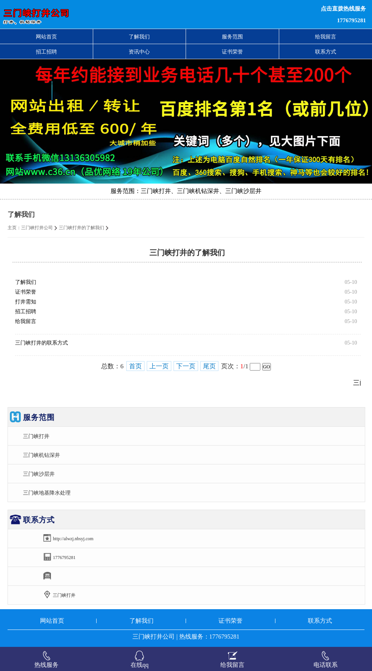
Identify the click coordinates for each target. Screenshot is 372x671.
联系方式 (325, 52)
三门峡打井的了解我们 (81, 227)
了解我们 (139, 37)
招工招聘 (46, 52)
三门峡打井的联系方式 (41, 343)
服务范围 (232, 37)
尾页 (209, 366)
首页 (135, 366)
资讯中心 (139, 52)
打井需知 (25, 302)
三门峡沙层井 (39, 474)
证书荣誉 (232, 52)
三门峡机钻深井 (41, 455)
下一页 (185, 366)
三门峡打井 (36, 436)
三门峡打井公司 (37, 227)
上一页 (159, 366)
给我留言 (325, 37)
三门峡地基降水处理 (47, 493)
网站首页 (46, 37)
